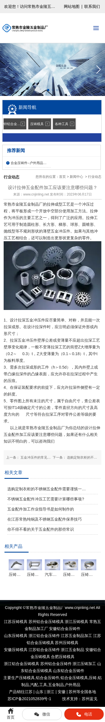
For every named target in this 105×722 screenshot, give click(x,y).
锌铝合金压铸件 (15, 124)
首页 (62, 177)
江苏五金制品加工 (76, 635)
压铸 (93, 677)
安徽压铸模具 (15, 649)
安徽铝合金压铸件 (64, 628)
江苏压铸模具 (15, 621)
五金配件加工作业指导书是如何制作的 (40, 509)
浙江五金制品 (72, 649)
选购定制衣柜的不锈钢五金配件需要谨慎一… (46, 489)
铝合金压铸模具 (74, 677)
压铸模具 (37, 124)
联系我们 (92, 6)
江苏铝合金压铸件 (44, 649)
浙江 (21, 663)
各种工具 (61, 124)
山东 (68, 670)
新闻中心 (76, 177)
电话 (84, 714)
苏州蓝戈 (89, 698)
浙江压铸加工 (84, 663)
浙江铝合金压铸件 (44, 635)
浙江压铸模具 (76, 621)
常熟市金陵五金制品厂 (23, 204)
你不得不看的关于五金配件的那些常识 (40, 529)
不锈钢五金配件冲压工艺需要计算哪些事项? (45, 499)
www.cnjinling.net (36, 194)
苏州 (56, 663)
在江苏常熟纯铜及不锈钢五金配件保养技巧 (44, 519)
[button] (98, 69)
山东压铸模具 (15, 635)
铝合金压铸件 (47, 677)
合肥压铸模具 (62, 656)
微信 (42, 714)
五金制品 (56, 684)
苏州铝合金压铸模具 (46, 621)
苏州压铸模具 (66, 642)
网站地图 (72, 6)
